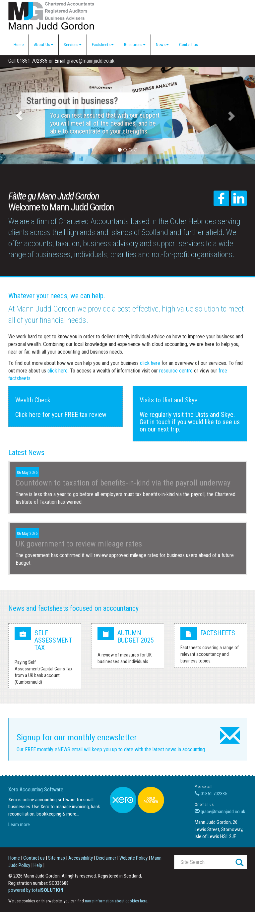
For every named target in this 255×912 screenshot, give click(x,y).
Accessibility (80, 858)
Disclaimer (106, 858)
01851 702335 (211, 794)
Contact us (188, 44)
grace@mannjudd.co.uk (90, 61)
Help (37, 865)
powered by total (35, 890)
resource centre (176, 371)
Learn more (19, 824)
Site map (56, 858)
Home (19, 44)
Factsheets (103, 44)
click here (150, 363)
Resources (135, 44)
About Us (43, 44)
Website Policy (133, 858)
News (162, 44)
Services (73, 44)
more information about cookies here (116, 900)
